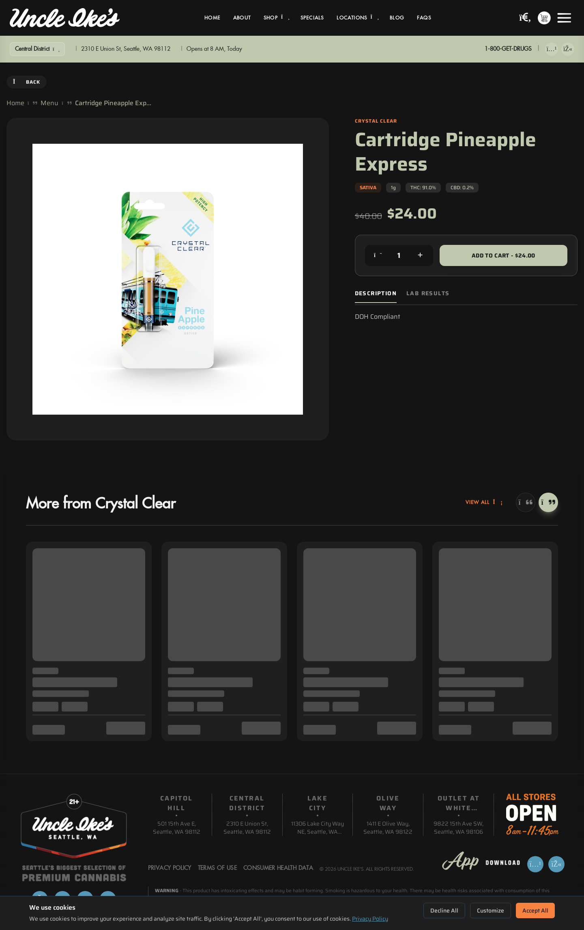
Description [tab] (376, 293)
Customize (490, 910)
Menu (49, 103)
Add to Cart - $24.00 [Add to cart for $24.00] (503, 255)
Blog (397, 18)
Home (212, 18)
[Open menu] (564, 18)
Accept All (535, 910)
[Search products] (525, 18)
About (242, 18)
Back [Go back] (26, 82)
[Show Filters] (37, 49)
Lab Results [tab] (427, 293)
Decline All (444, 910)
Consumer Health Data (278, 868)
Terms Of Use (217, 868)
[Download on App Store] (551, 49)
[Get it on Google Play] (567, 49)
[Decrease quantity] (377, 255)
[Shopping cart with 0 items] (544, 17)
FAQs (424, 18)
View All (484, 502)
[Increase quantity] (420, 255)
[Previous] (525, 502)
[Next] (548, 502)
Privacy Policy (370, 918)
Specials (312, 18)
